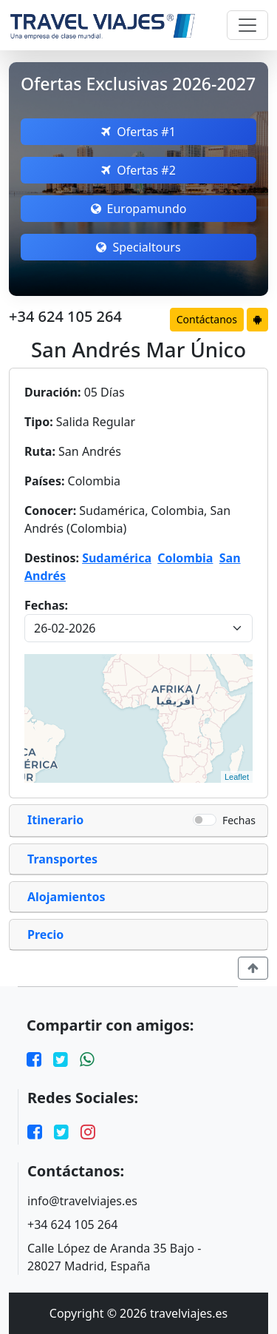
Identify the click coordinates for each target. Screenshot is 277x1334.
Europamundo (139, 209)
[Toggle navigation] (247, 25)
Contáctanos (207, 319)
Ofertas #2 (138, 170)
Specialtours (138, 247)
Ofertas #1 (138, 132)
